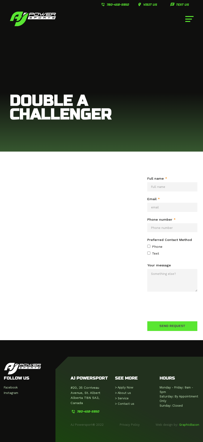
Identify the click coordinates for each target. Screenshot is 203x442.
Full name (157, 178)
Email (153, 199)
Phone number (161, 219)
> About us (123, 393)
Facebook (11, 387)
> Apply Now (124, 387)
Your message (159, 265)
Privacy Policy (130, 424)
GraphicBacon (189, 424)
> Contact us (124, 403)
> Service (122, 398)
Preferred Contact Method (169, 240)
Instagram (11, 393)
